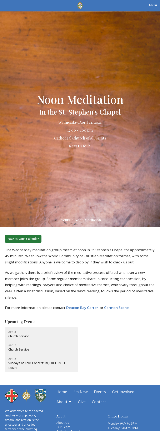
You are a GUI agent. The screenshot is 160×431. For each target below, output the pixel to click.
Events (64, 220)
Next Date (80, 145)
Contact (99, 401)
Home (61, 391)
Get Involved (123, 391)
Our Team (63, 427)
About (64, 401)
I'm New (80, 391)
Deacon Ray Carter (82, 307)
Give (82, 401)
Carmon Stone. (117, 307)
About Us (62, 423)
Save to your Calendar (23, 239)
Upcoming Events (20, 321)
